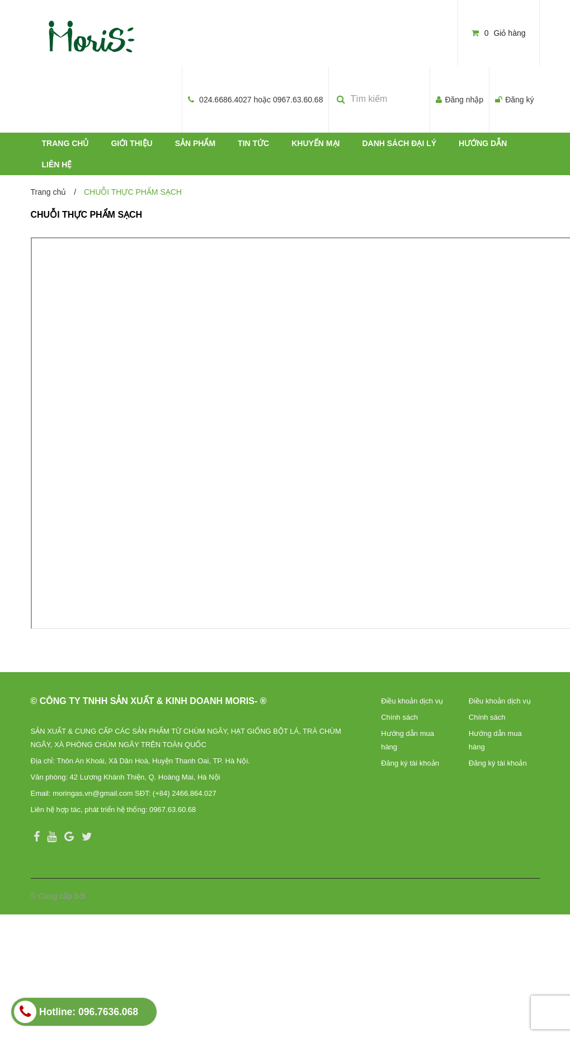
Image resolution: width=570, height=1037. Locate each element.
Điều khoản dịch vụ (412, 701)
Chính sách (399, 717)
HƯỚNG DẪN (483, 143)
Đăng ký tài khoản (410, 763)
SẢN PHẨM (195, 143)
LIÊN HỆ (57, 164)
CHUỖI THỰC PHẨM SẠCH (87, 214)
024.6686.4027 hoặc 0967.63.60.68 (261, 99)
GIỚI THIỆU (131, 143)
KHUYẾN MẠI (315, 143)
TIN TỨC (253, 143)
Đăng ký (519, 99)
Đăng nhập (464, 99)
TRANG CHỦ (65, 143)
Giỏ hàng (499, 33)
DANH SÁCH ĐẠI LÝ (399, 143)
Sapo (97, 895)
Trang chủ (49, 191)
